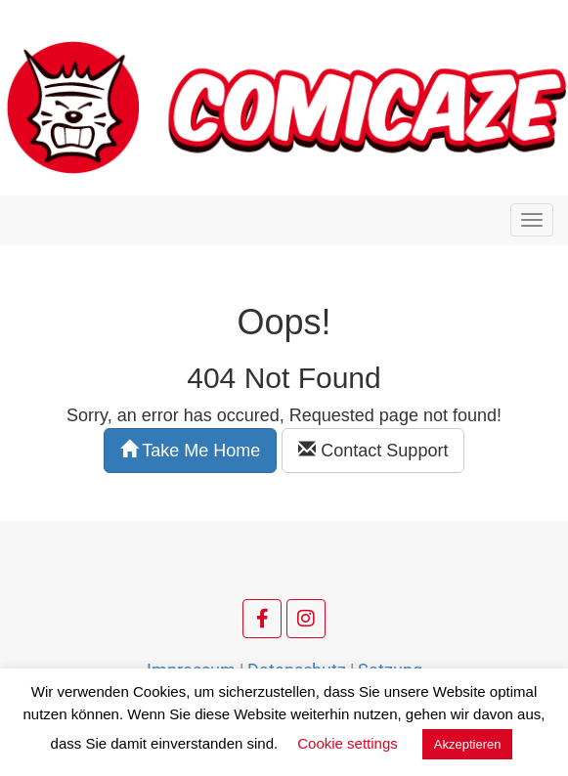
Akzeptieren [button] (468, 744)
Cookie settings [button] (347, 743)
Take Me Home (190, 450)
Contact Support (373, 450)
